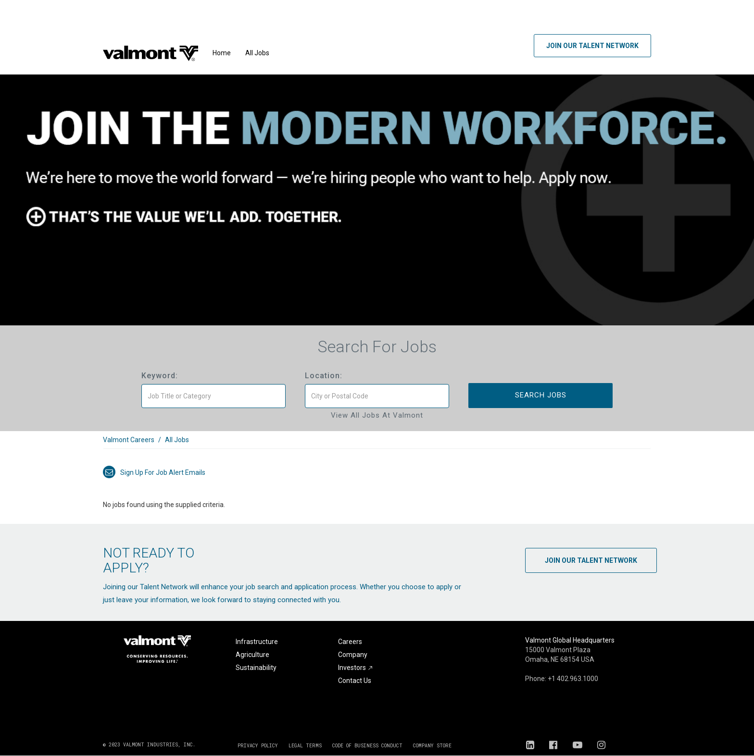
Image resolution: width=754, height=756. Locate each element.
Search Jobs (540, 395)
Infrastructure (257, 641)
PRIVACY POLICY (258, 746)
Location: (323, 375)
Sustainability (256, 667)
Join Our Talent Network (592, 46)
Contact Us (354, 680)
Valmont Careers (128, 440)
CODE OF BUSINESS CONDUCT (367, 746)
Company (352, 654)
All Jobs (257, 53)
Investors (355, 667)
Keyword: (159, 375)
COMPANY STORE (432, 746)
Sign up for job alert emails (154, 472)
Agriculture (252, 654)
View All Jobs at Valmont (377, 415)
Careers (350, 641)
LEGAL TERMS (305, 746)
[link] (377, 445)
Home (222, 53)
